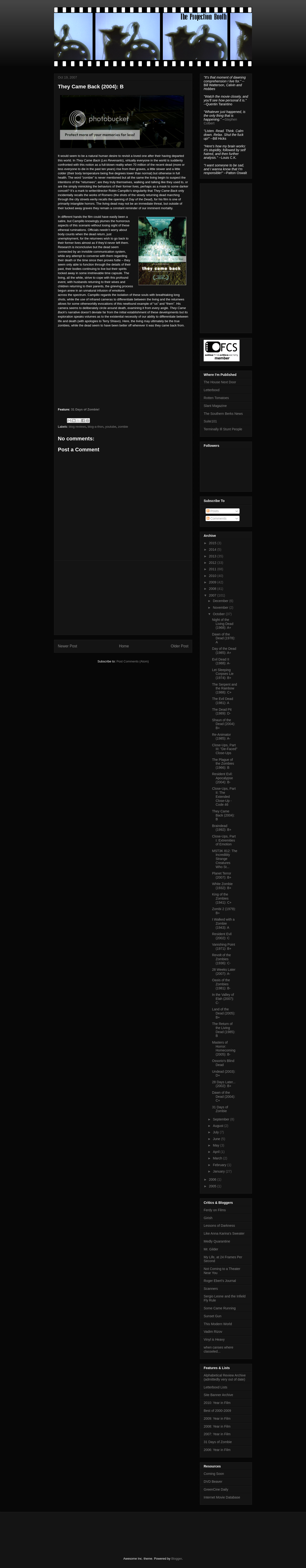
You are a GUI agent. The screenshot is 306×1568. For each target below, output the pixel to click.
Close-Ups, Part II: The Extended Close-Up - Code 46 (224, 796)
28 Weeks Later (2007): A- (223, 972)
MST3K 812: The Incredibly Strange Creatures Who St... (224, 859)
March (218, 1158)
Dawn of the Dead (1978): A (223, 638)
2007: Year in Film (217, 1434)
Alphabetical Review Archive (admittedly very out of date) (225, 1377)
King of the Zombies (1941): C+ (222, 898)
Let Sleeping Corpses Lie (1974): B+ (223, 674)
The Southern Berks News (223, 414)
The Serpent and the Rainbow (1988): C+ (224, 688)
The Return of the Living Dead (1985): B (223, 1030)
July (216, 1132)
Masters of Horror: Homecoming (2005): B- (223, 1048)
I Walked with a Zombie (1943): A (223, 923)
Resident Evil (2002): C (222, 936)
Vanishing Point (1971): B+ (223, 946)
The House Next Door (220, 382)
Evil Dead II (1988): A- (221, 661)
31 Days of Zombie (220, 1109)
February (220, 1165)
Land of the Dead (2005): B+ (223, 1013)
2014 (213, 549)
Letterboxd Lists (215, 1387)
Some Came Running (220, 1308)
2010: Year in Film (217, 1403)
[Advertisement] (123, 597)
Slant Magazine (215, 406)
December (221, 601)
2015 (213, 543)
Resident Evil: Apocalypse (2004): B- (222, 778)
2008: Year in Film (217, 1426)
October (219, 614)
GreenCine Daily (216, 1489)
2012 (213, 563)
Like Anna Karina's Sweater (224, 1233)
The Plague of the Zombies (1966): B (223, 764)
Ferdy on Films (215, 1210)
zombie (123, 426)
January (219, 1171)
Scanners (211, 1289)
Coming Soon (214, 1474)
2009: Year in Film (217, 1418)
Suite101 (210, 421)
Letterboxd (211, 390)
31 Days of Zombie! (85, 409)
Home (124, 646)
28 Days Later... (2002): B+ (223, 1084)
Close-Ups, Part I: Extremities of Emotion (224, 840)
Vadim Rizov (213, 1331)
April (216, 1152)
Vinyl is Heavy (214, 1339)
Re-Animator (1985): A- (221, 737)
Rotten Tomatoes (216, 398)
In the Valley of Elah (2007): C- (223, 999)
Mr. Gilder (211, 1249)
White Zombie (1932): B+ (222, 886)
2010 (213, 576)
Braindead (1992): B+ (221, 828)
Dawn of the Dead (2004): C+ (223, 1097)
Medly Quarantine (217, 1241)
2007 (213, 595)
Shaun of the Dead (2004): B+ (223, 724)
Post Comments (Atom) (132, 661)
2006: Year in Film (217, 1450)
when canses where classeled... (218, 1349)
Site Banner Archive (218, 1395)
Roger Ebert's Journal (220, 1281)
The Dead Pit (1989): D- (222, 711)
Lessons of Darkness (219, 1225)
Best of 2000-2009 (217, 1411)
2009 (213, 582)
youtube (110, 426)
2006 (213, 1179)
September (221, 1119)
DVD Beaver (213, 1481)
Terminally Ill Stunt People (223, 429)
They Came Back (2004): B (223, 815)
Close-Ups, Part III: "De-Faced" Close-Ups (224, 749)
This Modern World (218, 1324)
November (221, 607)
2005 (213, 1186)
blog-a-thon (96, 426)
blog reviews (77, 426)
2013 (213, 556)
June (217, 1139)
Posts (213, 511)
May (216, 1145)
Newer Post (67, 646)
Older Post (179, 646)
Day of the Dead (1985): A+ (224, 651)
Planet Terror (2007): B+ (221, 875)
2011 (213, 569)
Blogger (176, 1558)
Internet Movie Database (222, 1497)
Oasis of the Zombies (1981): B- (221, 984)
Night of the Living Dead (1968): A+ (222, 624)
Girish (208, 1218)
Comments (217, 518)
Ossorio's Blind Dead (223, 1063)
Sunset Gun (212, 1316)
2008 (213, 589)
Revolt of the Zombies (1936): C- (221, 959)
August (218, 1126)
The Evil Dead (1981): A (222, 701)
